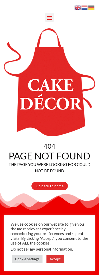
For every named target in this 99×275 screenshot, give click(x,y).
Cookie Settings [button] (27, 259)
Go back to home (50, 186)
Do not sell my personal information (41, 249)
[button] (49, 17)
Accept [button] (55, 259)
